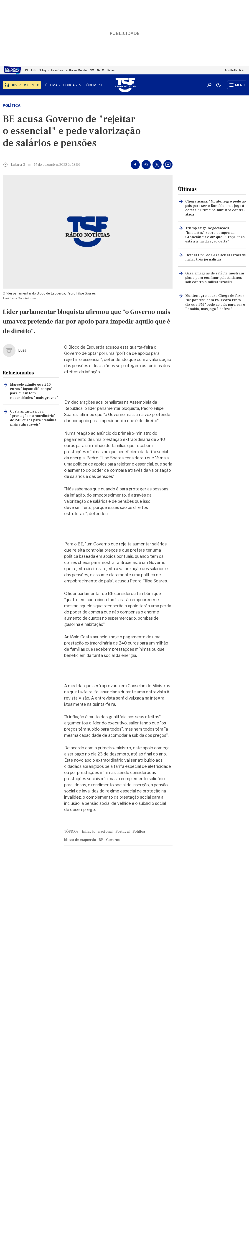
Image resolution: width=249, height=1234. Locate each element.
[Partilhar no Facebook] (135, 164)
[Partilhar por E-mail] (168, 164)
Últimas (52, 85)
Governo (113, 839)
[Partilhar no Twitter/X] (157, 164)
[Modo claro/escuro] (218, 85)
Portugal (122, 831)
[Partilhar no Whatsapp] (146, 164)
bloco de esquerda (80, 839)
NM (92, 70)
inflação (89, 831)
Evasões (57, 70)
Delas (110, 70)
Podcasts (72, 85)
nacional (105, 831)
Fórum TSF (94, 85)
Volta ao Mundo (76, 70)
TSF (33, 70)
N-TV (100, 70)
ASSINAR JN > (234, 70)
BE (101, 839)
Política (11, 105)
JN (26, 70)
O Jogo (43, 70)
